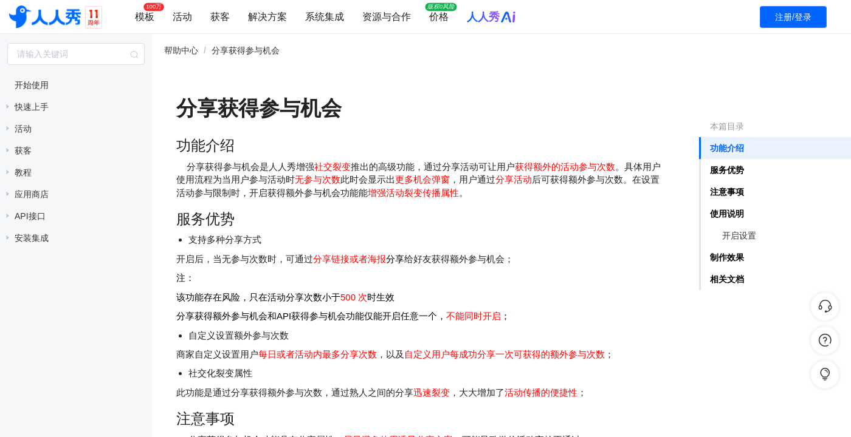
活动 (182, 17)
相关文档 (727, 279)
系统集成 (324, 17)
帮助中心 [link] (181, 50)
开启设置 (739, 235)
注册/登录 (793, 17)
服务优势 (727, 170)
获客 (220, 17)
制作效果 (727, 257)
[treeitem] (76, 85)
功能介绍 (727, 148)
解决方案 (267, 17)
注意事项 (727, 192)
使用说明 (727, 213)
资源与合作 (386, 17)
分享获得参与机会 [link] (246, 50)
